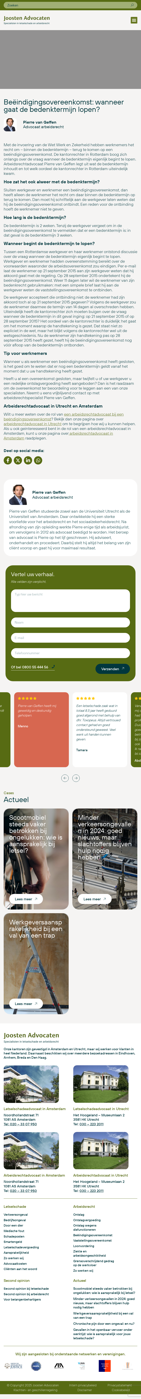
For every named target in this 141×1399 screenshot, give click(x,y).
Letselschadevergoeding (22, 1250)
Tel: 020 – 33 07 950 (20, 1126)
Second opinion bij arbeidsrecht (27, 1298)
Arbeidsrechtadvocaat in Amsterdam (34, 1177)
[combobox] (69, 5)
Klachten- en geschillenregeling (35, 1395)
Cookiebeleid (121, 1395)
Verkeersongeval (16, 1216)
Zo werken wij (14, 1261)
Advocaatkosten (16, 1267)
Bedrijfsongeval (15, 1222)
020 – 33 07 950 (23, 1192)
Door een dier (14, 1228)
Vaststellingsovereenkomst (93, 1243)
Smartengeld (13, 1244)
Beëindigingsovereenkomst (93, 1238)
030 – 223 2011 (91, 1126)
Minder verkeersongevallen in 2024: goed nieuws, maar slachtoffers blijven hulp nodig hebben (105, 839)
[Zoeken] (132, 5)
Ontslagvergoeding (87, 1222)
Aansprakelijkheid (17, 1256)
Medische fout (14, 1233)
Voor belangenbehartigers (23, 1303)
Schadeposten (15, 1239)
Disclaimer (85, 1395)
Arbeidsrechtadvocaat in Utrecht (100, 1177)
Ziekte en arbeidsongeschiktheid (90, 1256)
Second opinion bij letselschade (27, 1292)
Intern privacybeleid (84, 1390)
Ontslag (79, 1216)
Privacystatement (120, 1390)
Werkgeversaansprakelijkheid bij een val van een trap (36, 930)
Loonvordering (84, 1249)
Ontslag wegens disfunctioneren (85, 1230)
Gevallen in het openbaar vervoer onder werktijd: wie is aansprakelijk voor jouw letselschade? (102, 1338)
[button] (134, 20)
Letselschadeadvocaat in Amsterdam (35, 1110)
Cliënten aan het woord (21, 1272)
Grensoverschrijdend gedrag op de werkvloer (95, 1266)
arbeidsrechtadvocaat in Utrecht (33, 425)
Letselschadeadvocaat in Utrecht (101, 1110)
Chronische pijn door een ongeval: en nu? (103, 1328)
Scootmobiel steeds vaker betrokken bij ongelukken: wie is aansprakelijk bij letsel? (35, 835)
